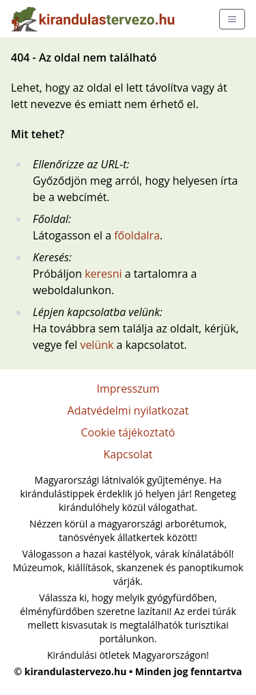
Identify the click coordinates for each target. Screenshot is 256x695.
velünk (96, 344)
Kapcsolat (127, 454)
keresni (103, 273)
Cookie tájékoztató (128, 432)
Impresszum (128, 388)
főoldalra (137, 235)
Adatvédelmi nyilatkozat (128, 410)
